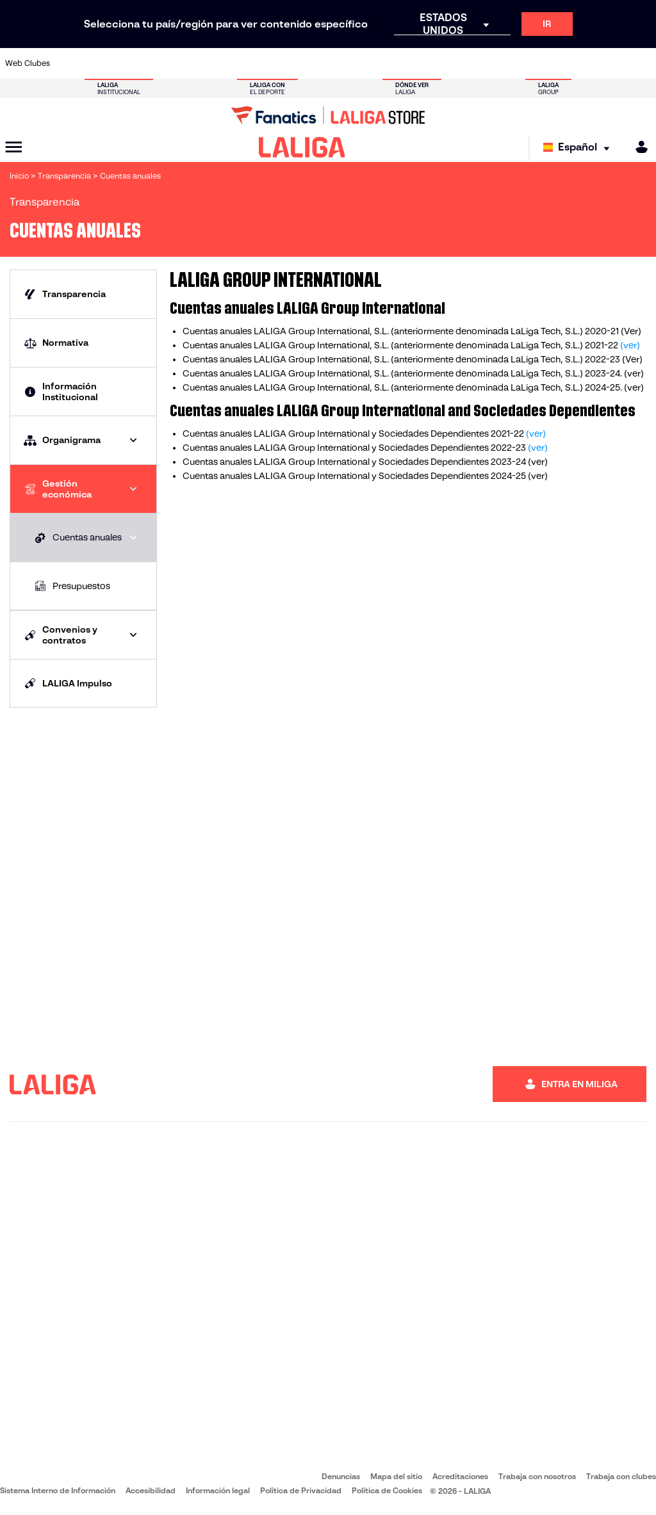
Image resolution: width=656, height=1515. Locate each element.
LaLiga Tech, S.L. (544, 345)
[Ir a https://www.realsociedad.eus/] (551, 63)
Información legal (218, 1490)
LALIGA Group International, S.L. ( (323, 359)
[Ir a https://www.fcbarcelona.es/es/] (220, 63)
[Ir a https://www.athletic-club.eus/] (70, 63)
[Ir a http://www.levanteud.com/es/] (310, 63)
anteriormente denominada (451, 345)
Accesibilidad (151, 1490)
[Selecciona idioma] (579, 147)
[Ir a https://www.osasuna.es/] (130, 63)
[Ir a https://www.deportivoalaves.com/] (160, 63)
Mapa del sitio (396, 1476)
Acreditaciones (460, 1476)
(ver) (630, 345)
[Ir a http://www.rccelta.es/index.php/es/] (371, 63)
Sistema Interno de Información (57, 1490)
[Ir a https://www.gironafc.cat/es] (280, 63)
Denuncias (341, 1476)
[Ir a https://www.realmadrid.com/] (490, 63)
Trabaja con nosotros (537, 1476)
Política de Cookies (387, 1490)
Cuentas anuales (217, 345)
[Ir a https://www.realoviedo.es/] (520, 63)
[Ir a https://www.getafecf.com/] (250, 63)
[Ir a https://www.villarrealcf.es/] (641, 63)
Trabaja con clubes (621, 1476)
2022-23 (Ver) (613, 359)
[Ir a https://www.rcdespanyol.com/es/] (401, 63)
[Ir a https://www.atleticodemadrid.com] (100, 63)
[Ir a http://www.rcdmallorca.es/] (431, 63)
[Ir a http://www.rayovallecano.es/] (340, 63)
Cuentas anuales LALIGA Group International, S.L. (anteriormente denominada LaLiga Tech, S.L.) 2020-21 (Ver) (412, 331)
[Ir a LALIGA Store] (328, 115)
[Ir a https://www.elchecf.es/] (190, 63)
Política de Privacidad (300, 1490)
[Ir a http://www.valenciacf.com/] (611, 63)
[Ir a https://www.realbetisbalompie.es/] (460, 63)
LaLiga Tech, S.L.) (546, 359)
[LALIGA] (302, 147)
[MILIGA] (637, 147)
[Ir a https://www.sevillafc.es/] (581, 63)
